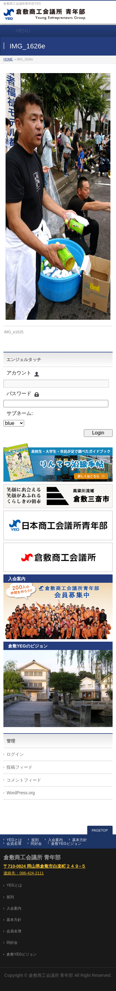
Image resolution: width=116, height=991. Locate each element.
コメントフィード (23, 780)
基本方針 (79, 840)
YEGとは (14, 840)
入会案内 (55, 840)
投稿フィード (19, 767)
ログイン (15, 754)
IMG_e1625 (14, 332)
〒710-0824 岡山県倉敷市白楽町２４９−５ (44, 866)
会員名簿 (13, 843)
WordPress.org (20, 793)
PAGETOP (100, 830)
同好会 (36, 843)
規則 (35, 840)
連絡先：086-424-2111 (23, 873)
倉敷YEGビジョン (66, 843)
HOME (8, 59)
